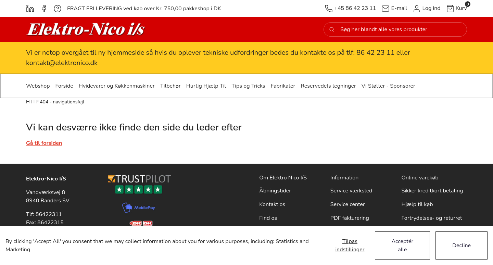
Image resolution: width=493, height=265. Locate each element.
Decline (461, 245)
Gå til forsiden (44, 143)
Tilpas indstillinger (349, 245)
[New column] (86, 29)
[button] (426, 8)
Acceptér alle (403, 245)
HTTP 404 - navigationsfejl (55, 102)
